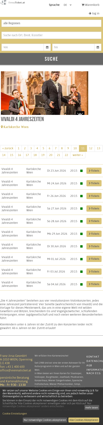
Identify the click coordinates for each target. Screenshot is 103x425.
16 (19, 155)
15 (11, 155)
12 (90, 148)
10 (75, 148)
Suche (51, 59)
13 (98, 148)
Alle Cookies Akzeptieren (83, 419)
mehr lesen (91, 407)
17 (27, 155)
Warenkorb (90, 5)
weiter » (78, 155)
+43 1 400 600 (15, 366)
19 (43, 155)
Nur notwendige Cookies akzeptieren (45, 419)
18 (35, 155)
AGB (89, 365)
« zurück (7, 148)
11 (83, 148)
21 (58, 155)
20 (50, 155)
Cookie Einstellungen (15, 413)
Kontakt (92, 356)
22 (66, 155)
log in (94, 13)
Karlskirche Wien (15, 127)
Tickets (94, 170)
